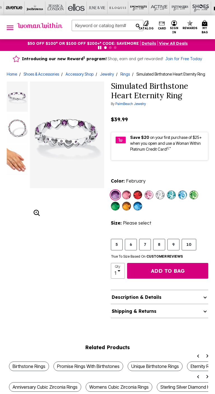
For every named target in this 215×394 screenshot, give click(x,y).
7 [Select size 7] (145, 244)
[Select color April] (160, 194)
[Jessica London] (55, 7)
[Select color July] (137, 194)
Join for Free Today (183, 58)
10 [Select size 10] (188, 244)
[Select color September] (137, 206)
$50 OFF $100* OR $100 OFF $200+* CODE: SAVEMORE (83, 43)
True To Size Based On (147, 256)
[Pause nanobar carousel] (99, 47)
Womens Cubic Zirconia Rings (119, 387)
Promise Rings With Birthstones (88, 366)
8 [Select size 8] (159, 244)
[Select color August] (193, 194)
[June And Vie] (97, 7)
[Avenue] (14, 7)
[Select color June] (148, 194)
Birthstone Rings (29, 366)
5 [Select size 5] (117, 244)
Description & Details (137, 297)
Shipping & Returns (134, 311)
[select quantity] (118, 271)
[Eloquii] (118, 7)
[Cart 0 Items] (206, 27)
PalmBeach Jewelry (130, 104)
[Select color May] (115, 206)
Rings (125, 74)
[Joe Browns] (35, 7)
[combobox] (107, 25)
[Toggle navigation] (10, 27)
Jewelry (107, 74)
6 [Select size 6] (131, 244)
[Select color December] (171, 194)
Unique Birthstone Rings (155, 366)
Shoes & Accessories (41, 74)
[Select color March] (182, 194)
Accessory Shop (80, 74)
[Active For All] (159, 7)
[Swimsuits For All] (138, 7)
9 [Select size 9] (173, 244)
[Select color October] (126, 194)
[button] (149, 43)
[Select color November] (126, 206)
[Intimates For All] (180, 7)
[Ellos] (76, 7)
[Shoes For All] (200, 7)
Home (12, 74)
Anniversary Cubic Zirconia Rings (45, 387)
